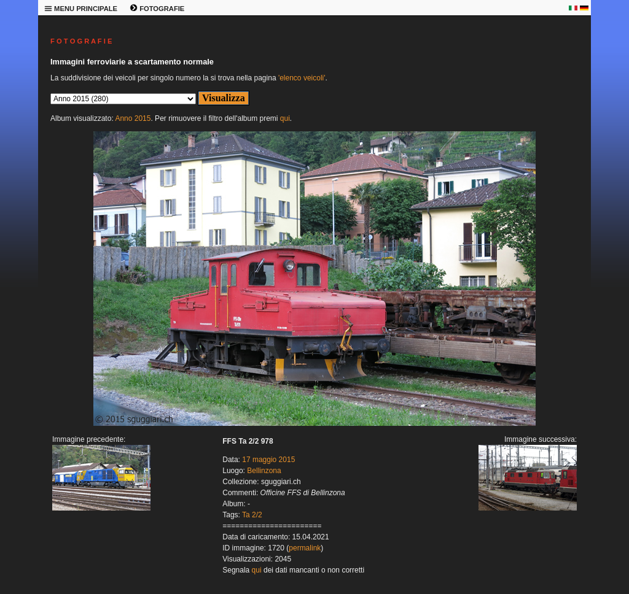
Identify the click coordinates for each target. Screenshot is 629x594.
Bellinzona (264, 470)
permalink (305, 548)
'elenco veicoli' (302, 78)
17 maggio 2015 (268, 459)
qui (285, 118)
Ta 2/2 (252, 515)
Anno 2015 (132, 118)
